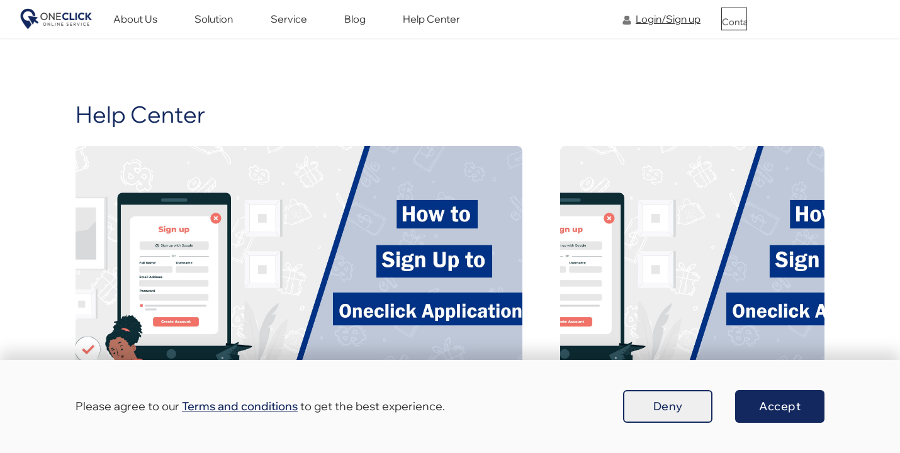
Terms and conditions (240, 406)
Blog (414, 26)
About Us (231, 26)
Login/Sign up (668, 26)
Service (360, 26)
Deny (668, 406)
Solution (297, 26)
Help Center (478, 26)
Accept (780, 406)
